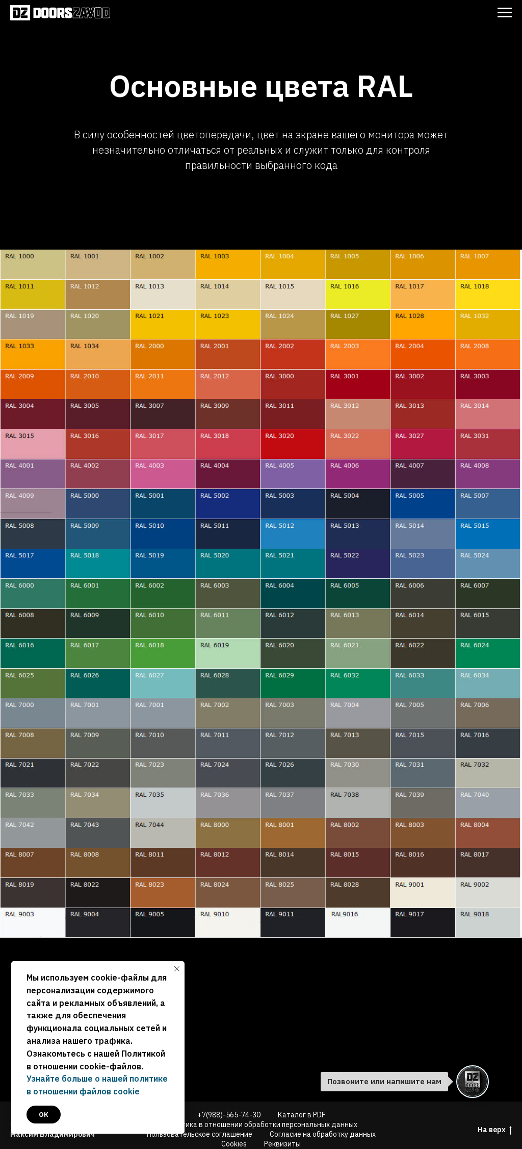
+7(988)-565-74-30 (228, 1114)
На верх (495, 1130)
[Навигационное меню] (505, 13)
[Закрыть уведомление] (177, 969)
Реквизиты (282, 1143)
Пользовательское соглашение (199, 1134)
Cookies (234, 1143)
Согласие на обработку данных (323, 1134)
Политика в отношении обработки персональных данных (261, 1124)
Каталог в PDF (301, 1114)
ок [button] (43, 1114)
